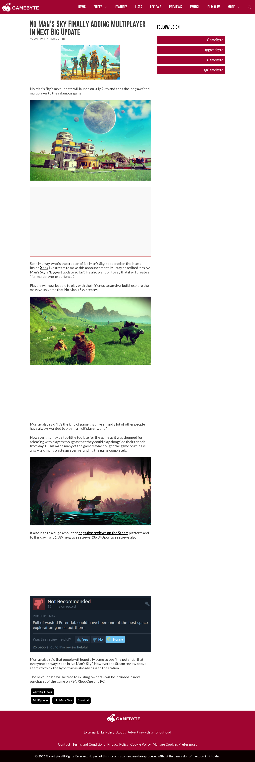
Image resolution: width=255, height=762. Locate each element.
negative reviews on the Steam (103, 533)
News (82, 7)
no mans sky (63, 700)
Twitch (194, 7)
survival (83, 700)
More (236, 7)
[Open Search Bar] (249, 7)
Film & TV (213, 7)
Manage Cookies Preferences (175, 744)
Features (121, 7)
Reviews (155, 7)
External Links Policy (99, 732)
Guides (102, 7)
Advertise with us (141, 732)
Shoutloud (163, 732)
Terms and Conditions (88, 744)
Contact (64, 744)
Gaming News (42, 691)
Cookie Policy (140, 744)
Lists (138, 7)
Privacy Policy (117, 744)
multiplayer (40, 700)
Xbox (44, 267)
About (121, 732)
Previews (175, 7)
